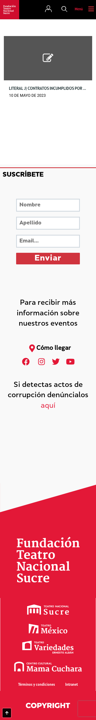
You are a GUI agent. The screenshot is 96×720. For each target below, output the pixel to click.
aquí (48, 406)
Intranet (71, 685)
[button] (64, 9)
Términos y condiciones (36, 685)
